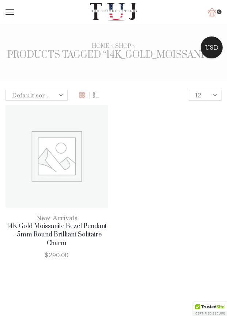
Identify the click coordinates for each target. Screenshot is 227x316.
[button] (210, 309)
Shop (123, 46)
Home (100, 46)
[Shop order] (36, 95)
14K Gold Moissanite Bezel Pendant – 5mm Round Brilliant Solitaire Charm (57, 235)
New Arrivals (56, 218)
